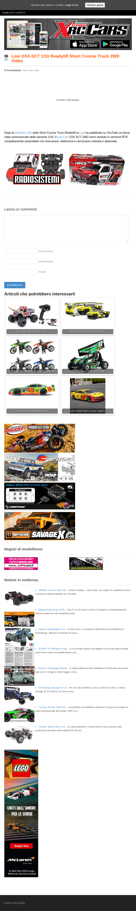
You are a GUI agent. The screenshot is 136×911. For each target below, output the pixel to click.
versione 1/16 (23, 132)
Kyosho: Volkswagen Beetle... (53, 668)
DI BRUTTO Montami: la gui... (53, 648)
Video (36, 70)
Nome (45, 251)
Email (45, 261)
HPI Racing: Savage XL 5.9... (53, 687)
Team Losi (28, 70)
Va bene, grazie (95, 5)
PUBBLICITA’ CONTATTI (14, 13)
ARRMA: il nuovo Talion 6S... (53, 590)
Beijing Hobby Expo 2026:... (52, 609)
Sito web (42, 272)
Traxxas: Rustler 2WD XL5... (52, 707)
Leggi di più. (72, 4)
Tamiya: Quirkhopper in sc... (52, 629)
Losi (81, 132)
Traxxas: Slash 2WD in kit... (52, 726)
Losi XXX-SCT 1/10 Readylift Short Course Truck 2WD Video (65, 58)
